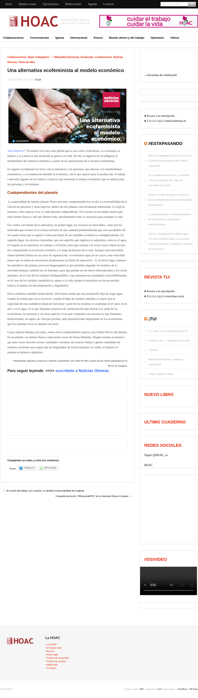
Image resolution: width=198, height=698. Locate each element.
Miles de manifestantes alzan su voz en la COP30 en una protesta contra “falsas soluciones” (169, 160)
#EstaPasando (165, 143)
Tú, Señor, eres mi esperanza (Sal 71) (168, 331)
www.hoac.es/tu (174, 296)
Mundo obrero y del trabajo (126, 37)
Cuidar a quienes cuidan (161, 374)
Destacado (87, 57)
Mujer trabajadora (38, 57)
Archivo (50, 651)
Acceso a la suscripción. (161, 115)
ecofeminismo (103, 57)
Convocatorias (39, 37)
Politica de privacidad (58, 658)
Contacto (108, 4)
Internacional (78, 37)
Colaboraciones (13, 37)
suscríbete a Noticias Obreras (82, 371)
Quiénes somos (27, 4)
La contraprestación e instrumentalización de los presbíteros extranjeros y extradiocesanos (169, 219)
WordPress (182, 689)
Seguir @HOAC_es (156, 455)
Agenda (92, 4)
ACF (160, 689)
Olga (38, 80)
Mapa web (52, 664)
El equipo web (54, 648)
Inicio (8, 4)
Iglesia (59, 37)
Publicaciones (73, 4)
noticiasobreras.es (175, 120)
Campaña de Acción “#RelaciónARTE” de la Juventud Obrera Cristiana (92, 496)
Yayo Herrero (15, 150)
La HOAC (52, 644)
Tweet (12, 468)
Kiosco (98, 37)
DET (142, 689)
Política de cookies (56, 661)
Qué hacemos (51, 4)
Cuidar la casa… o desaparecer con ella (169, 340)
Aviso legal (52, 654)
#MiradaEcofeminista (66, 57)
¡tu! (152, 319)
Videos (174, 37)
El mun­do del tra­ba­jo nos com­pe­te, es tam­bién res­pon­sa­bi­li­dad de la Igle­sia (45, 490)
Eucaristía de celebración (162, 75)
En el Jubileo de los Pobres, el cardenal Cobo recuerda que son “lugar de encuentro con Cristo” (168, 180)
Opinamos (157, 37)
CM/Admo (193, 689)
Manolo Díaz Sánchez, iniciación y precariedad (166, 362)
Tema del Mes (27, 62)
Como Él (152, 350)
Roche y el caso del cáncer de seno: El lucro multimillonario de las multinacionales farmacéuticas (170, 199)
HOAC (148, 465)
